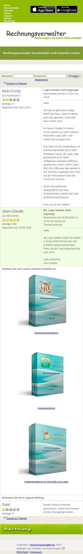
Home (7, 5)
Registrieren (41, 79)
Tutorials (8, 10)
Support (8, 16)
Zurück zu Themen (15, 83)
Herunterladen (11, 8)
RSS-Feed (22, 552)
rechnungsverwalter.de (42, 544)
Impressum (36, 552)
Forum (7, 13)
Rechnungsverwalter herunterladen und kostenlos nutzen (41, 53)
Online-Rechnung (9, 19)
